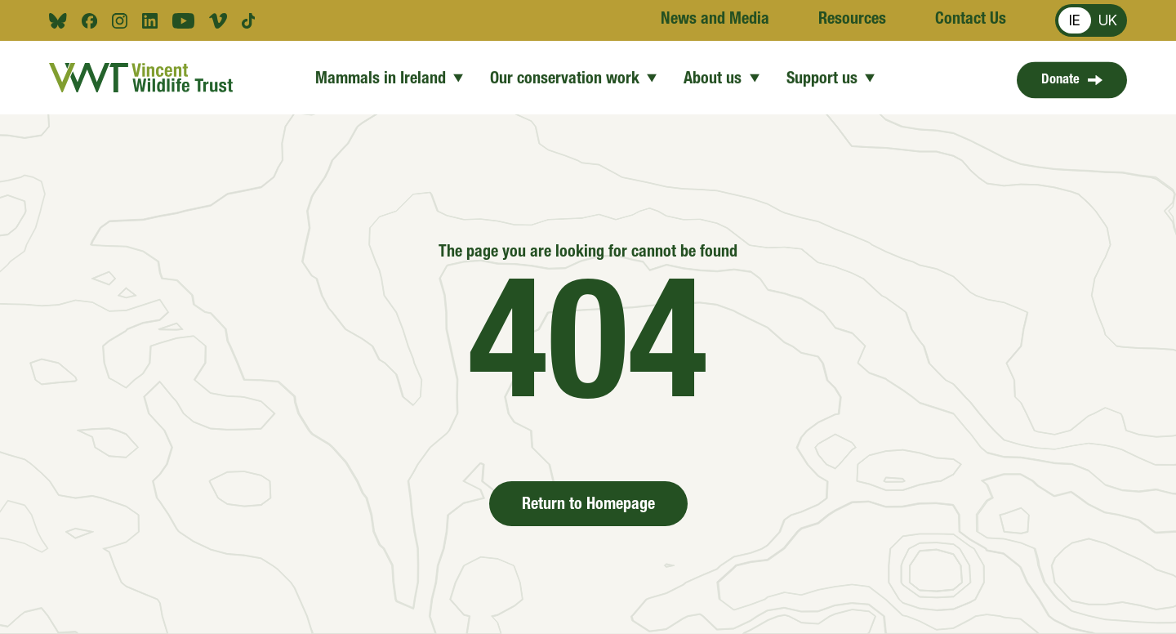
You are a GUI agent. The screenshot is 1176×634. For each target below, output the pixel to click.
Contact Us (970, 20)
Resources (852, 20)
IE (1074, 20)
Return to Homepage (588, 506)
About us (722, 78)
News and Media (715, 20)
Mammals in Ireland (389, 78)
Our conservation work (573, 78)
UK (1107, 20)
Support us (830, 78)
